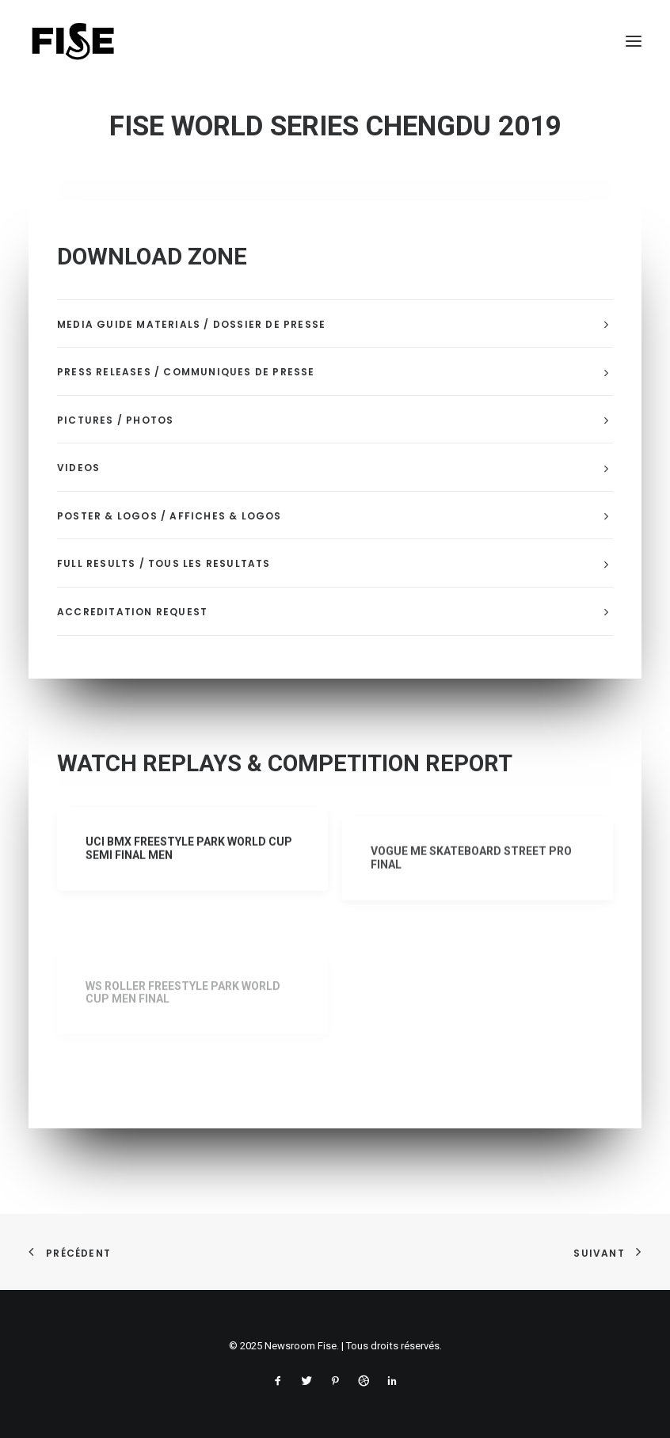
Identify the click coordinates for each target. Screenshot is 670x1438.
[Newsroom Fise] (73, 41)
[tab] (335, 324)
